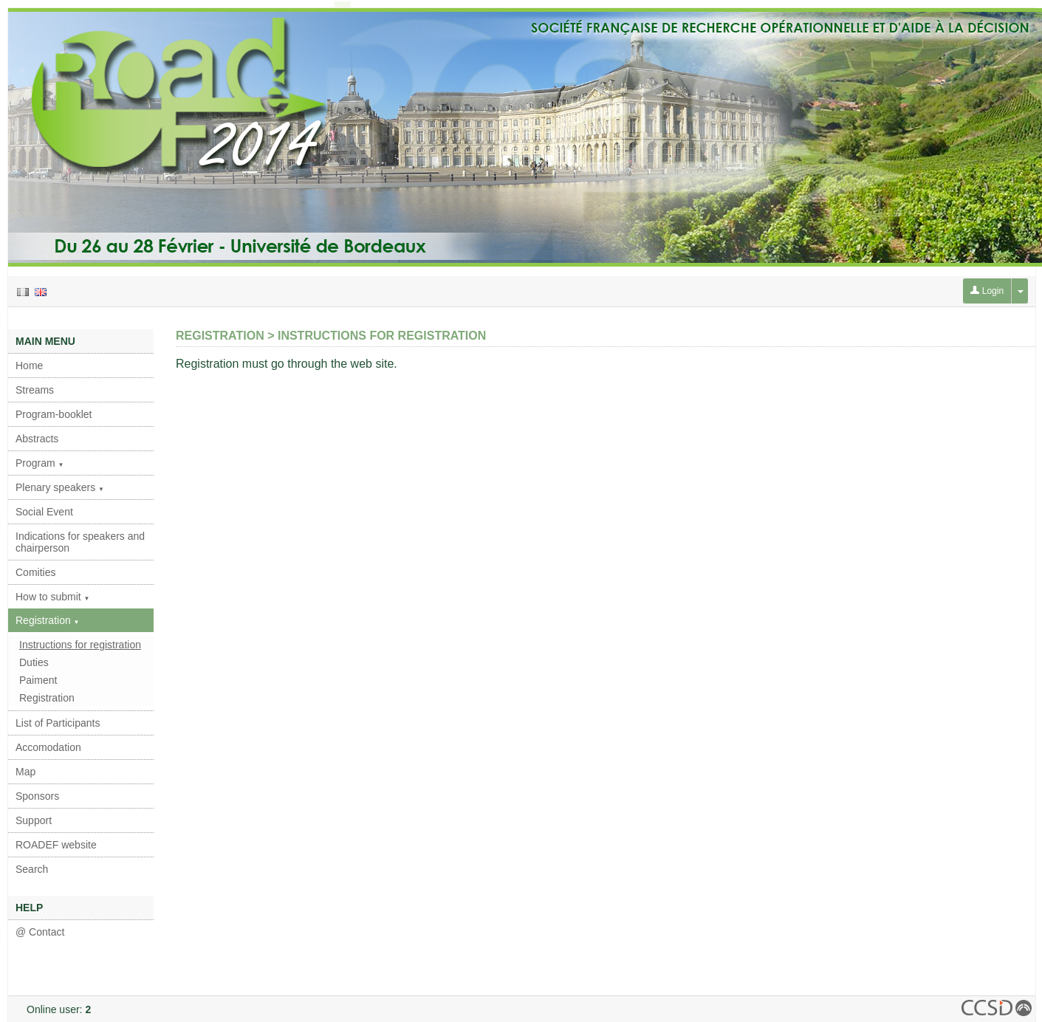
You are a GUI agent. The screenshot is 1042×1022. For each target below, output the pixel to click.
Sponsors (37, 796)
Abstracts (37, 439)
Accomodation (48, 747)
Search (32, 869)
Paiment (38, 680)
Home (29, 365)
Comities (35, 572)
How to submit (53, 597)
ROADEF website (56, 845)
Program (40, 463)
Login (987, 291)
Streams (35, 390)
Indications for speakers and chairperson (80, 542)
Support (34, 820)
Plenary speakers (60, 487)
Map (25, 772)
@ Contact (40, 932)
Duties (34, 662)
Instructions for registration (80, 645)
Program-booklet (54, 414)
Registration (48, 620)
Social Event (44, 512)
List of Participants (58, 723)
